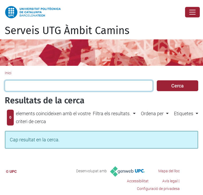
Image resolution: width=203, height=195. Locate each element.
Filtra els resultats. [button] (112, 113)
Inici (8, 73)
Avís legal (170, 181)
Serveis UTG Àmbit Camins (67, 30)
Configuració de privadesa (158, 189)
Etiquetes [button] (183, 113)
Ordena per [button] (152, 113)
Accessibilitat (138, 181)
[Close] (192, 12)
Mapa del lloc (169, 171)
